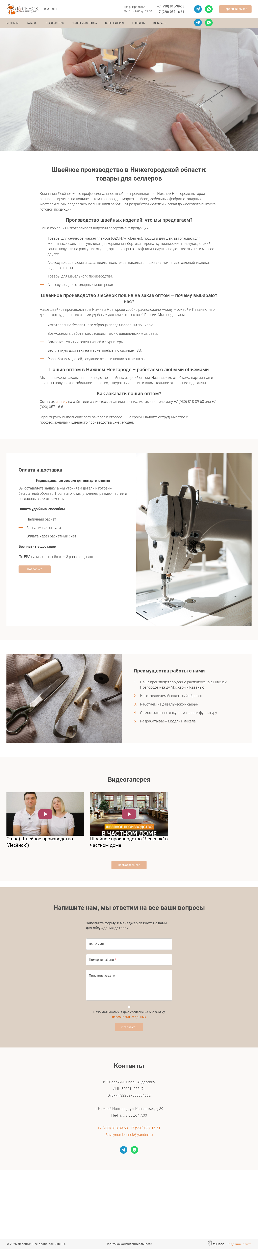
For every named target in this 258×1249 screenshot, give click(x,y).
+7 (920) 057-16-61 (170, 12)
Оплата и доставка (84, 23)
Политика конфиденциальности (129, 1244)
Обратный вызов (236, 8)
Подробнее (34, 569)
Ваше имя (96, 944)
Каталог (32, 23)
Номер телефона (101, 960)
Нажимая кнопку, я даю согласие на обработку (129, 1014)
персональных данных (129, 1017)
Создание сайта (239, 1244)
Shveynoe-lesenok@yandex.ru (129, 1135)
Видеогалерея (114, 23)
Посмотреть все (129, 865)
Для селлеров (54, 23)
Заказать (159, 23)
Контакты (138, 23)
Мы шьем (12, 23)
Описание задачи (102, 975)
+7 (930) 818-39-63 (170, 6)
